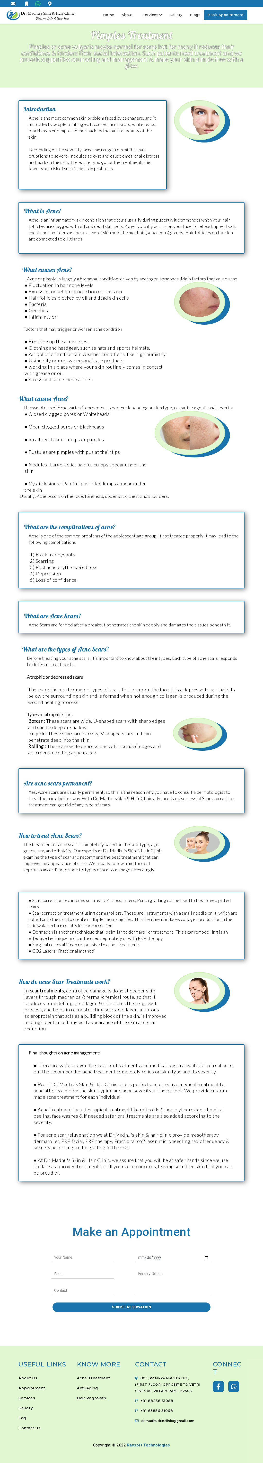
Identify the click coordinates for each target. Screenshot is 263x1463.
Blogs (195, 15)
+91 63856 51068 (156, 1410)
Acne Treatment (93, 1378)
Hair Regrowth (91, 1398)
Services (152, 15)
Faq (22, 1418)
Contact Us (29, 1428)
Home (108, 15)
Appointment (31, 1388)
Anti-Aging (87, 1388)
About (127, 15)
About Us (27, 1378)
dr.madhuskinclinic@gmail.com (167, 1421)
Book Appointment (226, 15)
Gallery (176, 15)
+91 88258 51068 (156, 1400)
